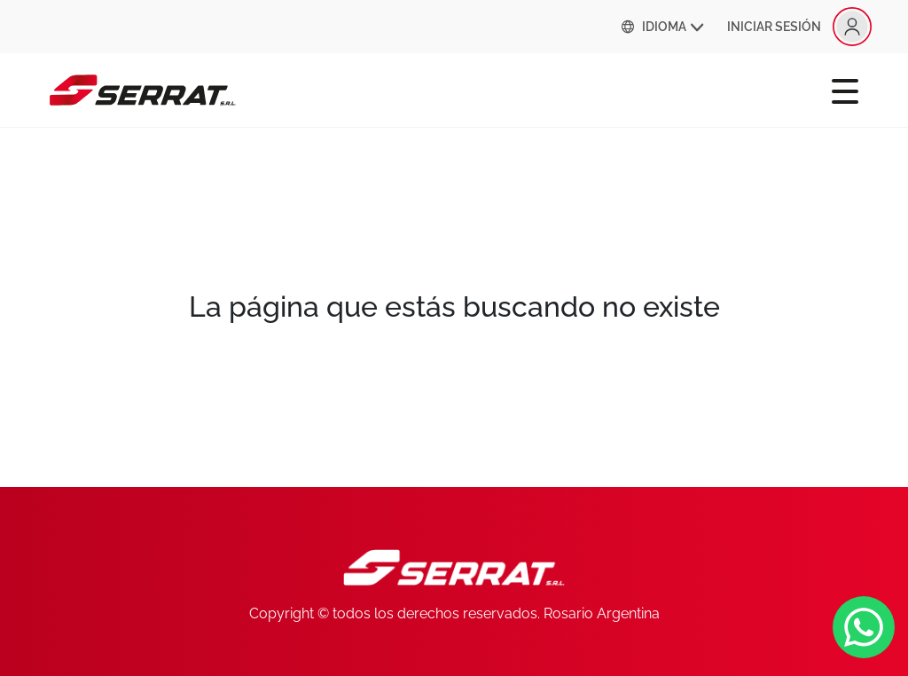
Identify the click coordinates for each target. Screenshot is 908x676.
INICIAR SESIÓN (799, 26)
